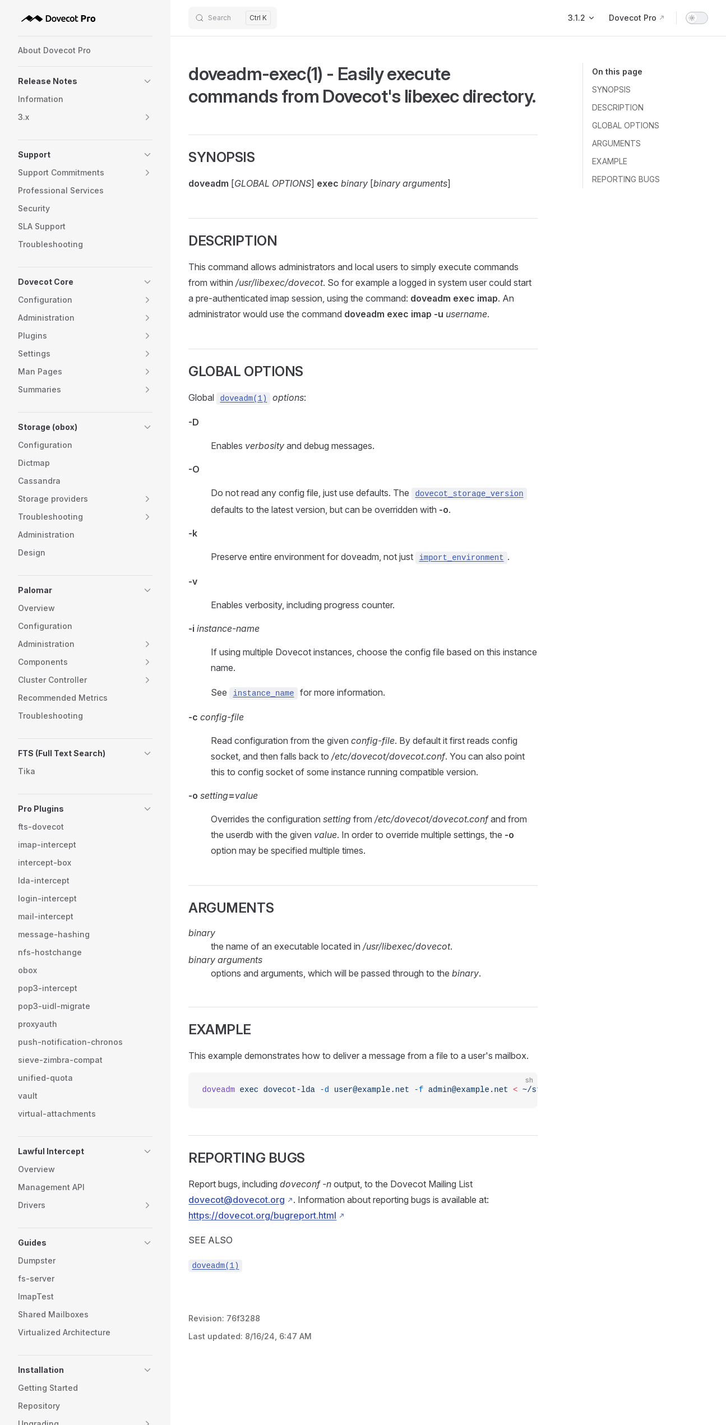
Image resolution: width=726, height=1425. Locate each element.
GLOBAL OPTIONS (625, 125)
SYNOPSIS (611, 89)
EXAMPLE (609, 161)
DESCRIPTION (618, 107)
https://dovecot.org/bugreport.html (262, 1215)
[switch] (697, 18)
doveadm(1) (243, 398)
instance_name (263, 693)
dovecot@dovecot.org (236, 1199)
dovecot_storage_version (469, 493)
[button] (85, 81)
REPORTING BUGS (626, 179)
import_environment (461, 557)
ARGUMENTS (616, 143)
